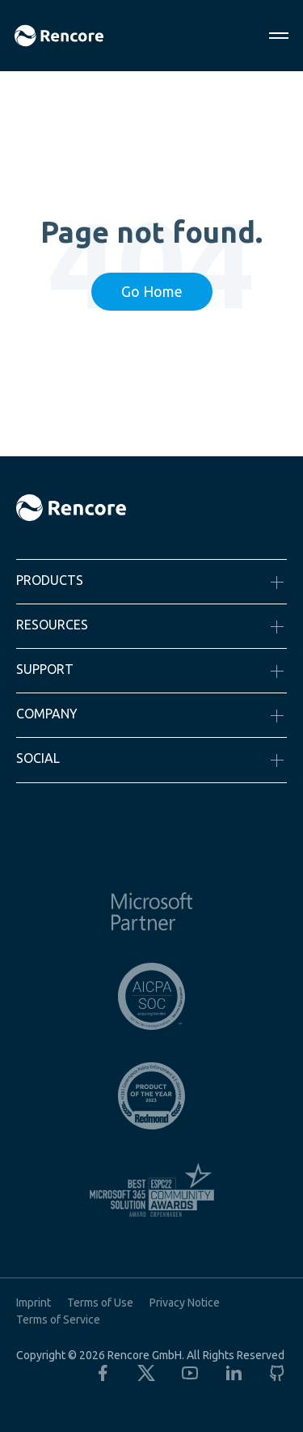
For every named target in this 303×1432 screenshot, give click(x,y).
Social (38, 758)
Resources (52, 624)
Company (47, 713)
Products (49, 580)
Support (45, 669)
